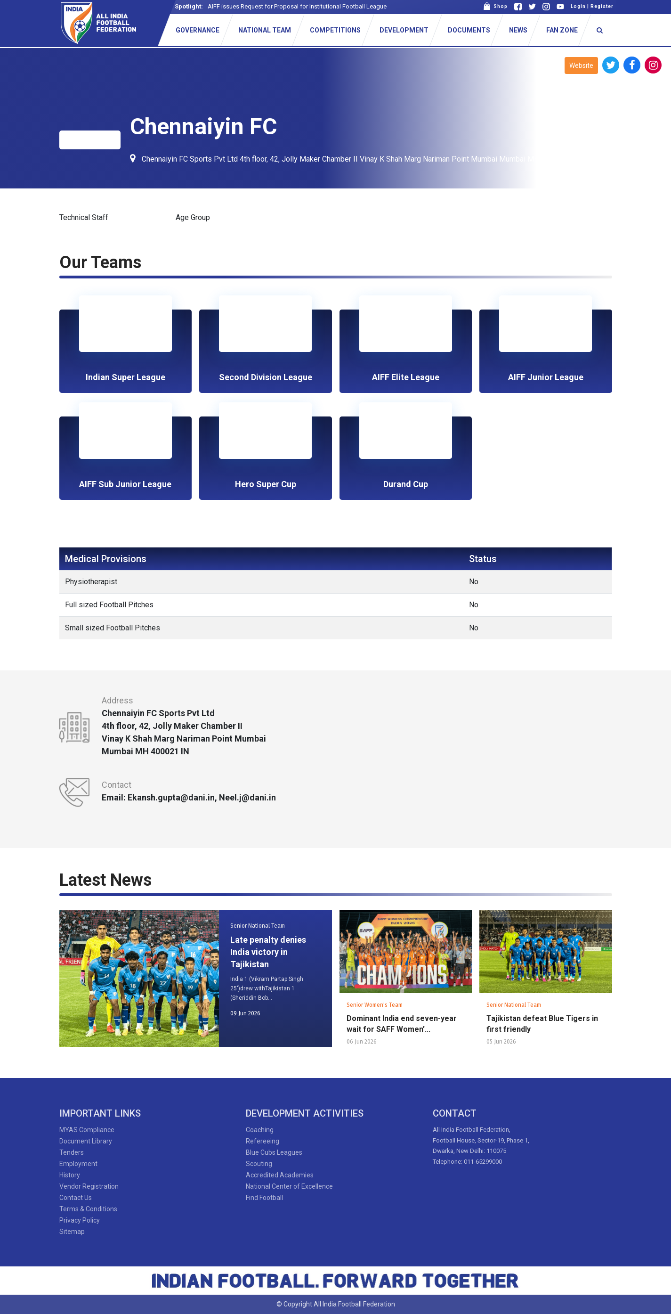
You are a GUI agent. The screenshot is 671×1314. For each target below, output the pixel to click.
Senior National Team (257, 925)
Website (581, 65)
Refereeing (262, 1141)
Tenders (71, 1152)
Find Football (264, 1197)
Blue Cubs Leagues (274, 1152)
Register (602, 6)
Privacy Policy (79, 1220)
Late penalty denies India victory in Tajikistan (268, 952)
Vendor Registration (89, 1186)
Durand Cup (405, 484)
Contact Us (75, 1197)
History (69, 1175)
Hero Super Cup (265, 484)
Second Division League (265, 377)
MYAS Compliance (86, 1130)
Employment (78, 1163)
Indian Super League (125, 377)
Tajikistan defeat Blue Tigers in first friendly (542, 1024)
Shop (495, 6)
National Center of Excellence (289, 1186)
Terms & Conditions (88, 1209)
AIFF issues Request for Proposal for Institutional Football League (297, 6)
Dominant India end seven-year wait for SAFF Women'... (402, 1024)
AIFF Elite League (405, 377)
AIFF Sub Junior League (125, 484)
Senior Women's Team (375, 1005)
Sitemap (72, 1231)
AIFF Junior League (545, 377)
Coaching (260, 1130)
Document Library (85, 1141)
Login (578, 6)
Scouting (259, 1163)
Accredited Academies (280, 1175)
